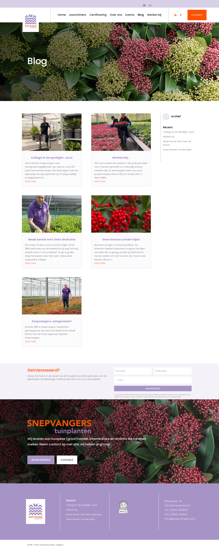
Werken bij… (121, 158)
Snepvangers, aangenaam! (52, 321)
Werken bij (154, 15)
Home (62, 15)
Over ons (116, 15)
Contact (67, 460)
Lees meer (30, 181)
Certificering (98, 15)
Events (129, 15)
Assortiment (77, 15)
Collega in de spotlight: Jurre (52, 158)
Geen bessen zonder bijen (121, 239)
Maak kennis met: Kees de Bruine (51, 239)
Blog (141, 15)
